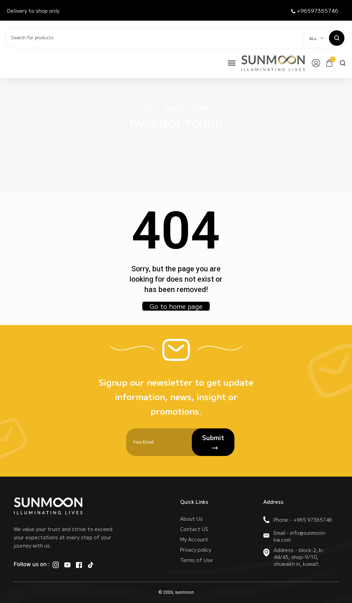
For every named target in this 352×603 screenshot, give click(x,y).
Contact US (194, 529)
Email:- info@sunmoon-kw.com (295, 536)
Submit (213, 442)
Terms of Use (196, 560)
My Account (194, 539)
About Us (191, 518)
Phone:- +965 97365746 (297, 519)
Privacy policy (195, 549)
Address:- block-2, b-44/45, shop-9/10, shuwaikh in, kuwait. (293, 557)
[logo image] (273, 62)
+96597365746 (314, 10)
